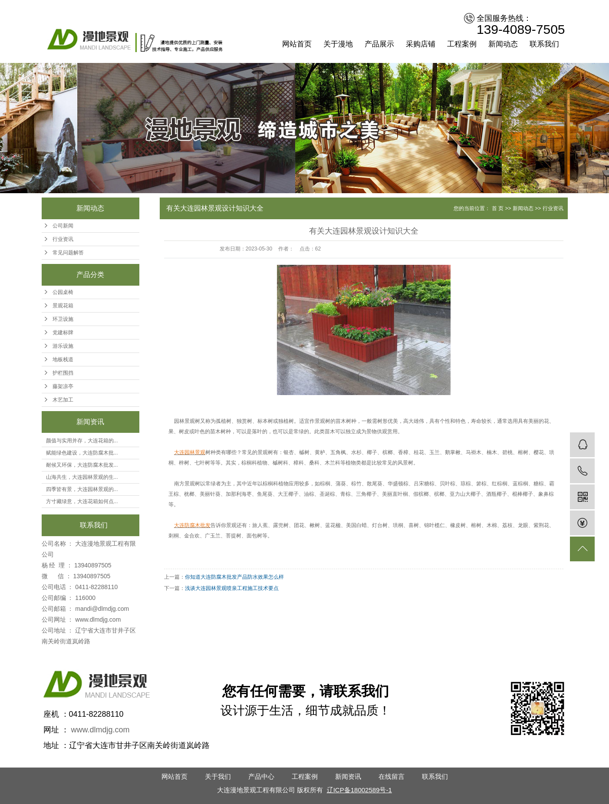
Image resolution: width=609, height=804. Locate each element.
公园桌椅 (63, 292)
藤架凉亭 (63, 386)
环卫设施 (63, 319)
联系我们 (544, 44)
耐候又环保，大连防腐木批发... (82, 465)
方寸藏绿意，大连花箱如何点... (82, 501)
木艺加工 (63, 400)
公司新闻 (63, 226)
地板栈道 (63, 359)
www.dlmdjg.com (98, 619)
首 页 (498, 208)
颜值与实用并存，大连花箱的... (82, 441)
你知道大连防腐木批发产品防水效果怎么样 (234, 577)
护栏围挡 (63, 373)
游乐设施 (63, 346)
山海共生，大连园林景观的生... (82, 477)
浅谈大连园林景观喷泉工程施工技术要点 (232, 588)
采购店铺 (420, 44)
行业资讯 (63, 239)
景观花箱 (63, 306)
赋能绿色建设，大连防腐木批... (82, 453)
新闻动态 (503, 44)
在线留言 (392, 776)
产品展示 (379, 44)
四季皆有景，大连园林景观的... (82, 489)
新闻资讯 (348, 776)
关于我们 (218, 776)
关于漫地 (338, 44)
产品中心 (261, 776)
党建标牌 (63, 333)
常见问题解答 (68, 253)
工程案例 (462, 44)
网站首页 (297, 44)
